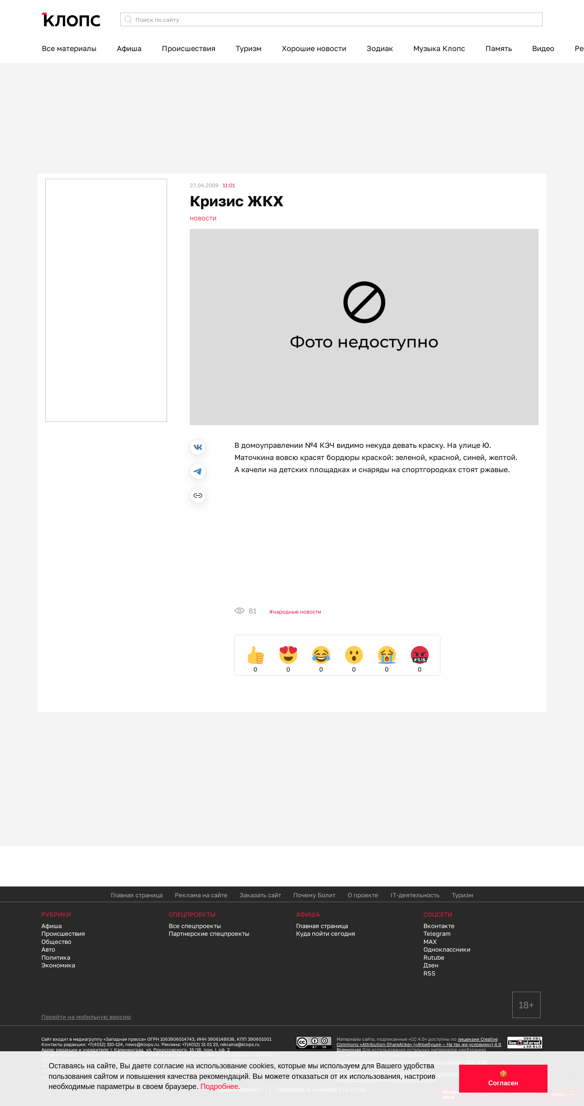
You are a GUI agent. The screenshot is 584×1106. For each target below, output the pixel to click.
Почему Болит (314, 894)
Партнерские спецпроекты (209, 933)
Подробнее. (220, 1086)
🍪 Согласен (503, 1078)
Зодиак (380, 48)
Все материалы (69, 48)
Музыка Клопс (439, 48)
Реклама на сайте (201, 894)
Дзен (430, 965)
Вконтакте (439, 925)
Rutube (433, 957)
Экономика (58, 965)
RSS (429, 973)
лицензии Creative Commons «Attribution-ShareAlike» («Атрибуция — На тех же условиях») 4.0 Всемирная (419, 1044)
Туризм (249, 48)
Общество (56, 941)
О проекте (363, 894)
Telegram (437, 933)
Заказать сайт (260, 894)
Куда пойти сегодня (325, 933)
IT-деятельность (415, 894)
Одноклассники (446, 949)
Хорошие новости (314, 48)
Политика (55, 957)
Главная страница (137, 894)
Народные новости (297, 611)
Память (498, 48)
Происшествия (188, 48)
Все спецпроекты (195, 925)
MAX (430, 941)
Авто (48, 949)
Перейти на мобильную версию (86, 1016)
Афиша (129, 48)
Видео (543, 48)
